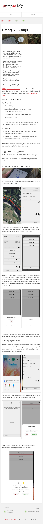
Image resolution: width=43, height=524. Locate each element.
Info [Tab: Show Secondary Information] (10, 14)
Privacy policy (23, 520)
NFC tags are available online (11, 89)
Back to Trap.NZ (10, 520)
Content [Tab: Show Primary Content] (32, 14)
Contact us (34, 520)
